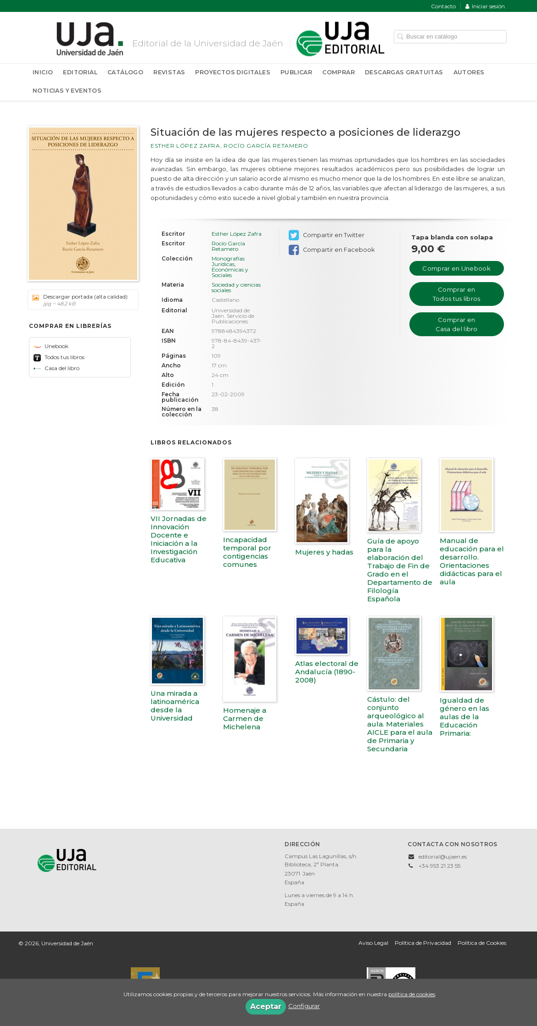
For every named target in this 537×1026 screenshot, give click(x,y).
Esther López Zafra (185, 145)
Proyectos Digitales (232, 72)
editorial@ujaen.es (443, 856)
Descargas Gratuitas (404, 72)
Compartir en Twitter (326, 235)
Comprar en (456, 268)
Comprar (338, 72)
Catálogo (125, 72)
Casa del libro (56, 368)
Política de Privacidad (423, 942)
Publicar (296, 72)
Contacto (443, 6)
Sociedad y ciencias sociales (236, 287)
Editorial (80, 72)
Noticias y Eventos (67, 90)
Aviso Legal (373, 942)
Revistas (169, 72)
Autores (469, 72)
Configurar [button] (304, 1005)
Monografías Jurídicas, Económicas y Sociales (230, 267)
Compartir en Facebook (332, 250)
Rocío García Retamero (266, 145)
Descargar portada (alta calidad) (80, 300)
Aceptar (265, 1006)
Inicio (43, 72)
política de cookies (411, 994)
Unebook (51, 346)
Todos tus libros (59, 357)
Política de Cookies (482, 942)
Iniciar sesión (485, 6)
